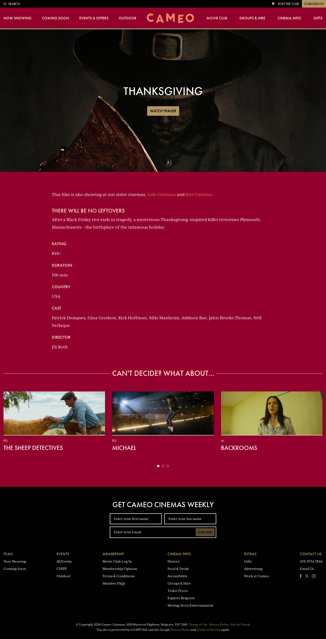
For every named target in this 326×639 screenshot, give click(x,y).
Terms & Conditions (118, 576)
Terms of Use (198, 624)
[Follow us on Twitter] (307, 576)
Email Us (307, 569)
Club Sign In (314, 4)
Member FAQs (113, 583)
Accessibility (177, 576)
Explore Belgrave (181, 598)
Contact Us (311, 553)
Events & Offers (93, 18)
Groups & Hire (252, 18)
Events (63, 553)
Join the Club (288, 4)
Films (8, 553)
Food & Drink (178, 569)
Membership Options (119, 569)
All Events (64, 561)
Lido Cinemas (161, 194)
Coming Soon (55, 18)
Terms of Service (208, 629)
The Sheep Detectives (33, 448)
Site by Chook (240, 624)
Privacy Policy (219, 624)
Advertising (253, 569)
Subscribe (205, 532)
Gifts (317, 18)
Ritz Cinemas (198, 194)
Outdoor (128, 18)
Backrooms (239, 448)
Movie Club (217, 18)
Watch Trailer (163, 110)
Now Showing (17, 18)
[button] (158, 466)
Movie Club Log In (117, 561)
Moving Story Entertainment (190, 605)
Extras (250, 553)
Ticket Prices (177, 591)
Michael (124, 448)
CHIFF (62, 569)
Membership (113, 553)
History (173, 561)
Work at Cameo (256, 576)
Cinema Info (289, 18)
